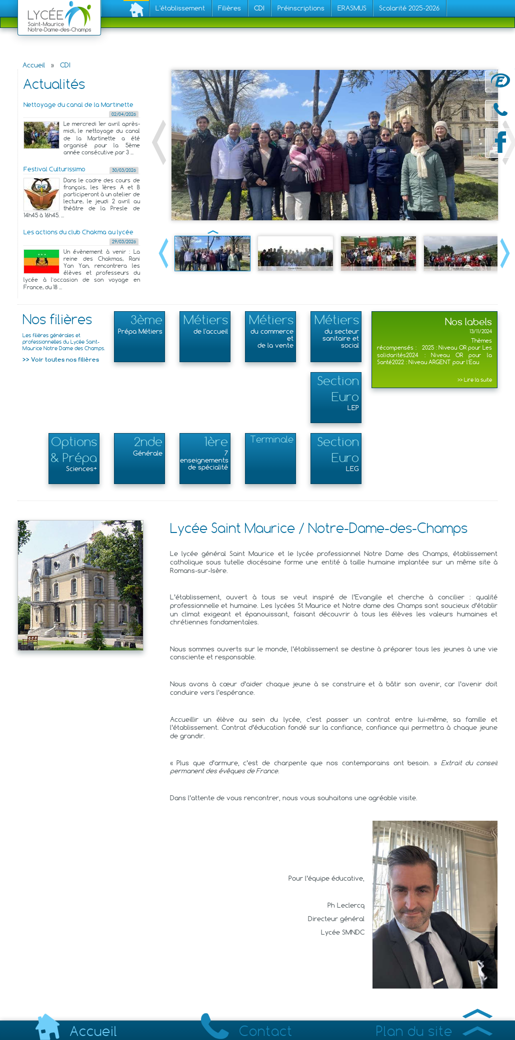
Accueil (33, 65)
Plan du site (434, 1031)
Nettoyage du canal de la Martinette (79, 104)
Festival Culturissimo (55, 169)
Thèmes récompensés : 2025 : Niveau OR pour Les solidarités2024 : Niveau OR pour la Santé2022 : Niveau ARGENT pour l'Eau (434, 355)
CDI (65, 65)
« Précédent (159, 142)
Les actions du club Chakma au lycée (79, 232)
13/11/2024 (481, 331)
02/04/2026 (124, 114)
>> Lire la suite (475, 380)
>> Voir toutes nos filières (60, 359)
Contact (246, 1031)
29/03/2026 (124, 241)
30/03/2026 (124, 170)
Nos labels (468, 321)
